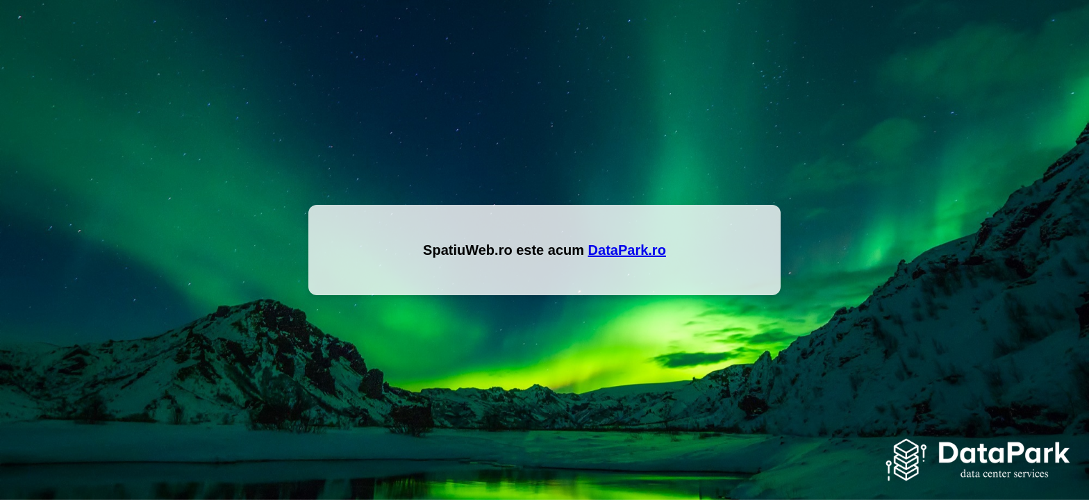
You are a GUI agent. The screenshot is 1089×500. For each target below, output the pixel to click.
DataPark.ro (627, 250)
